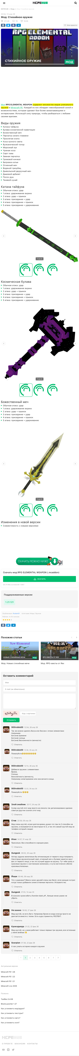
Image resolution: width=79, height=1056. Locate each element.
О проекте (7, 1044)
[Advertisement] (39, 84)
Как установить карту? (10, 1018)
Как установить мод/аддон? (13, 1009)
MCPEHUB (4, 9)
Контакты (32, 1044)
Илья (13, 839)
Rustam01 (16, 613)
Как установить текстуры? (12, 1013)
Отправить (11, 720)
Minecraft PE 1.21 (8, 981)
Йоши (14, 876)
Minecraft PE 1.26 (8, 972)
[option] (39, 236)
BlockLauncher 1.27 (9, 1004)
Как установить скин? (10, 1023)
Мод (3, 104)
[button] (4, 3)
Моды (13, 9)
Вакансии (20, 1044)
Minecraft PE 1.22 (8, 977)
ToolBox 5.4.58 (7, 999)
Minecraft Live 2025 (9, 986)
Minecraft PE (17, 107)
